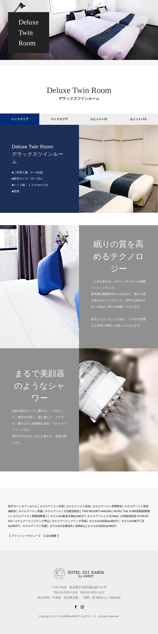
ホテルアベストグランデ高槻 (69, 521)
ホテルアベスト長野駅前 (107, 506)
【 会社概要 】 (51, 535)
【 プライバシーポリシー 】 (25, 535)
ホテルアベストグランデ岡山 (32, 521)
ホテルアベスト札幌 (35, 525)
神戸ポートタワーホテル (22, 506)
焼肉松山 (80, 525)
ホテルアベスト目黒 (52, 506)
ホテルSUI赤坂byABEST (103, 521)
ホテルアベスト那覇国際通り (30, 516)
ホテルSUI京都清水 (61, 525)
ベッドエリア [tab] (19, 119)
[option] (79, 169)
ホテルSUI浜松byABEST (102, 525)
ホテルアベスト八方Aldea (102, 516)
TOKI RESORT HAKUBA (96, 511)
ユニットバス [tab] (98, 119)
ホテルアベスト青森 (31, 511)
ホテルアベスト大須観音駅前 (62, 511)
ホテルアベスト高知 (78, 506)
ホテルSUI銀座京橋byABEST (67, 516)
